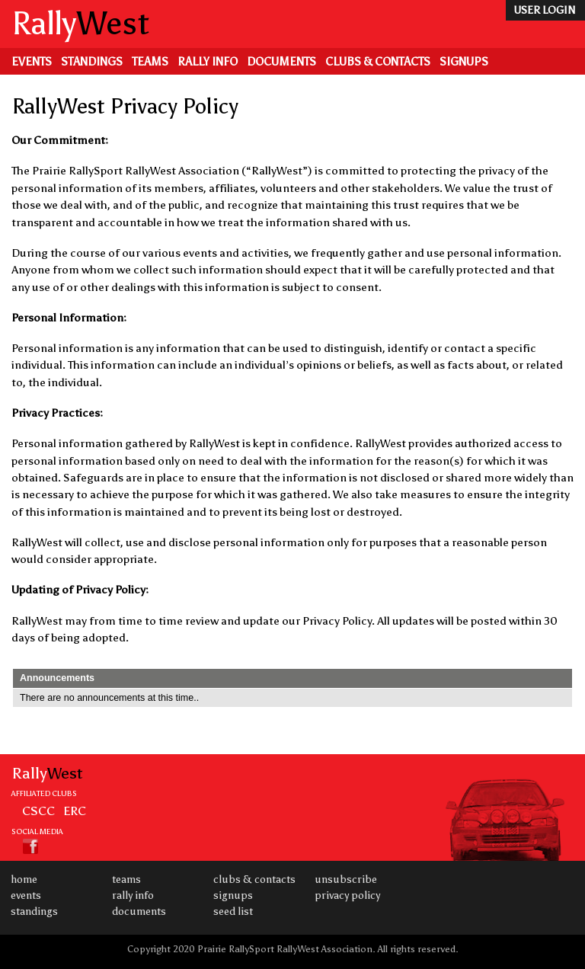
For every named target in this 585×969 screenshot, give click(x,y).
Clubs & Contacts (377, 62)
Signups (464, 62)
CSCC (38, 810)
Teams (150, 62)
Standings (92, 62)
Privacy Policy (347, 895)
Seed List (233, 911)
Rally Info (207, 62)
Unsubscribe (346, 879)
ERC (74, 810)
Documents (281, 62)
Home (24, 879)
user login (544, 10)
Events (31, 62)
